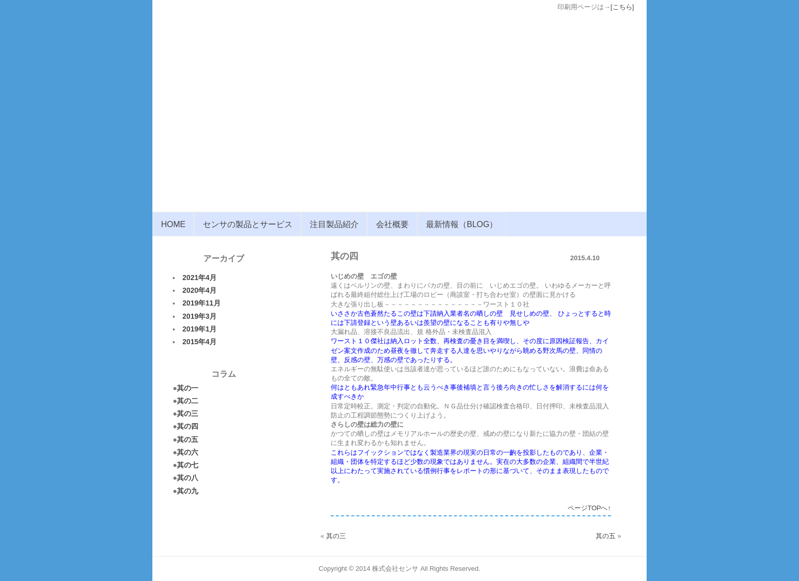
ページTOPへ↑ (589, 508)
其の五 (187, 439)
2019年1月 (199, 329)
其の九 (187, 491)
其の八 (187, 478)
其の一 (187, 388)
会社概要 (392, 224)
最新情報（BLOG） (461, 224)
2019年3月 (199, 316)
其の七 (187, 465)
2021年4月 (199, 277)
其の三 (187, 413)
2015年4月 (199, 342)
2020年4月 (199, 290)
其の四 (187, 426)
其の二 (187, 401)
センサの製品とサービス (248, 224)
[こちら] (622, 7)
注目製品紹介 (334, 224)
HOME (173, 224)
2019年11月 (201, 303)
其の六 (187, 452)
